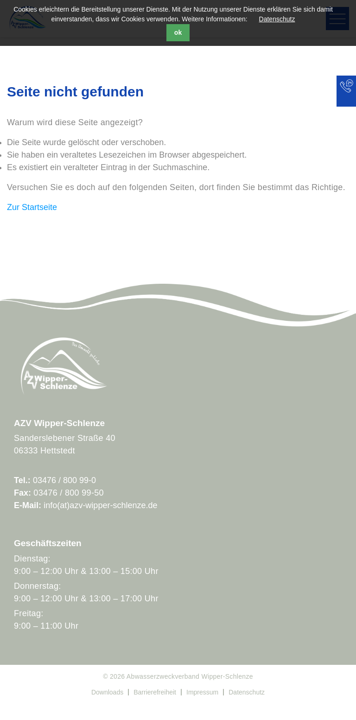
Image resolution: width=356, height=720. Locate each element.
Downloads (107, 692)
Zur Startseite (32, 207)
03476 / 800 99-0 (64, 480)
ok (178, 32)
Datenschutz (277, 19)
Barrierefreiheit (155, 692)
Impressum (202, 692)
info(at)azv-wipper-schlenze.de (100, 505)
